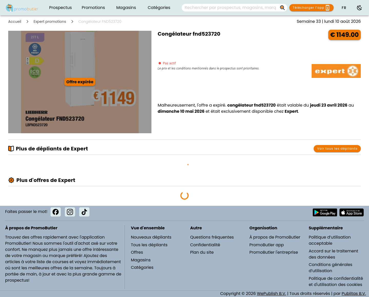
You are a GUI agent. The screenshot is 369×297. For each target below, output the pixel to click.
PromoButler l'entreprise (273, 252)
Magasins (141, 260)
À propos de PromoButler (274, 237)
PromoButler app (266, 245)
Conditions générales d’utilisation (330, 268)
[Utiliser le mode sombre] (359, 7)
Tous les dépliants (149, 245)
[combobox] (234, 8)
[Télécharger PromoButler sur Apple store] (351, 212)
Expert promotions (50, 21)
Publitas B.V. (354, 293)
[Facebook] (55, 212)
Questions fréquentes (212, 237)
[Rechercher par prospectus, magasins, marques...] (230, 8)
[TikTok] (84, 212)
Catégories (142, 267)
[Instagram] (70, 212)
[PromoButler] (22, 7)
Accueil (14, 21)
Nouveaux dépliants (151, 237)
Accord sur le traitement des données (333, 254)
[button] (344, 7)
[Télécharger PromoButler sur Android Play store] (325, 212)
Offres (137, 252)
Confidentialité (205, 245)
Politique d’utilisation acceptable (330, 240)
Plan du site (202, 252)
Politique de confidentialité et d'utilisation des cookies (336, 281)
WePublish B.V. (271, 293)
